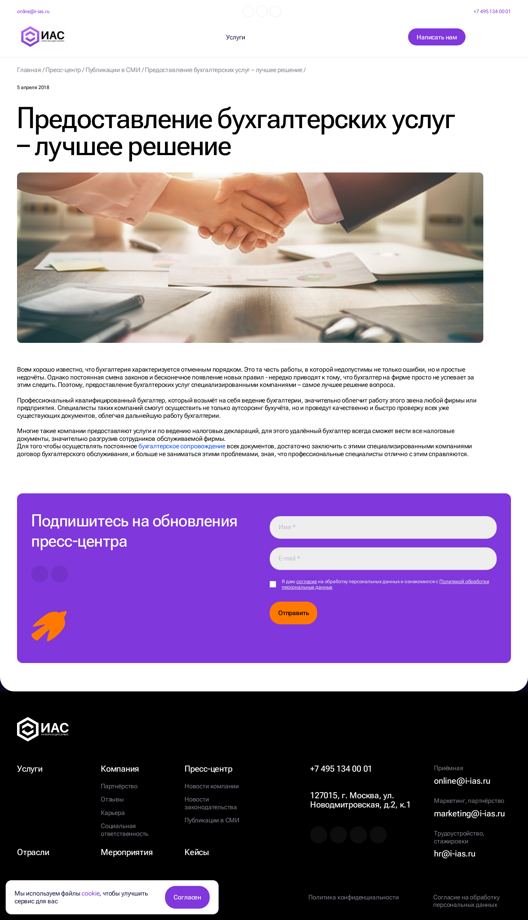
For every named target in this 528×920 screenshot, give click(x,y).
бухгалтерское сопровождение (181, 446)
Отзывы (112, 799)
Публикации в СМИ (212, 820)
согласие (306, 581)
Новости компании (212, 786)
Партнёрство (119, 786)
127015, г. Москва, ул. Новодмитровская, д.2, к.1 (360, 800)
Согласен (187, 897)
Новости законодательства (211, 803)
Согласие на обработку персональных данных (466, 901)
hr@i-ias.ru (454, 853)
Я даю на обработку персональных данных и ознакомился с (385, 584)
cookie (90, 893)
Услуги (30, 769)
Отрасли (33, 852)
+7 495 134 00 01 (492, 11)
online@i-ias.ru (33, 11)
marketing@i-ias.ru (469, 813)
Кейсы (197, 852)
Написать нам (437, 37)
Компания (120, 769)
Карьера (113, 812)
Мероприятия (127, 852)
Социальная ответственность (124, 829)
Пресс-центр (208, 769)
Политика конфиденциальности (353, 897)
